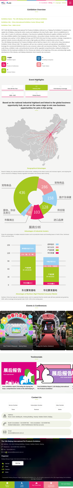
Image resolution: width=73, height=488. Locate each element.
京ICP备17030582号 (36, 479)
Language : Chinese (59, 3)
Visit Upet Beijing (65, 484)
